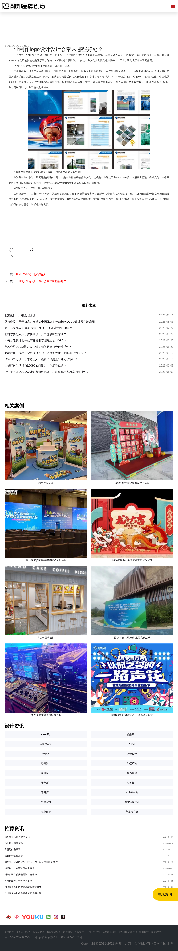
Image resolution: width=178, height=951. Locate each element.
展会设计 (46, 782)
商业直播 (46, 811)
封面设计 (144, 931)
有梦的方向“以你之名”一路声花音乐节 (132, 715)
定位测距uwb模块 (128, 931)
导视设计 (46, 792)
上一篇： (25, 274)
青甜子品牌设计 (46, 637)
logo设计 (79, 931)
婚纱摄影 (67, 931)
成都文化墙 (38, 931)
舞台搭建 (132, 773)
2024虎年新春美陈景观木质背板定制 (132, 560)
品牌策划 (46, 802)
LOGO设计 (46, 734)
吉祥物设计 (46, 744)
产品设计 (132, 753)
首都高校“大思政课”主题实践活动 (132, 637)
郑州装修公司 (109, 931)
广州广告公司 (93, 931)
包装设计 (46, 763)
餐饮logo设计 (132, 802)
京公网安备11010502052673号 (60, 937)
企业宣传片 (132, 792)
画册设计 (46, 773)
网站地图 (167, 943)
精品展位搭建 (45, 482)
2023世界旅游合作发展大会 (46, 715)
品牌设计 (132, 734)
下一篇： (36, 281)
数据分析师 (157, 931)
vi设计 (45, 753)
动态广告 (132, 763)
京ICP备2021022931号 (21, 937)
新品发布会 (132, 811)
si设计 (132, 744)
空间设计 (132, 782)
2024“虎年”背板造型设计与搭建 (132, 482)
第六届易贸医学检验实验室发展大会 (46, 560)
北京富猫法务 (24, 931)
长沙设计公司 (54, 931)
